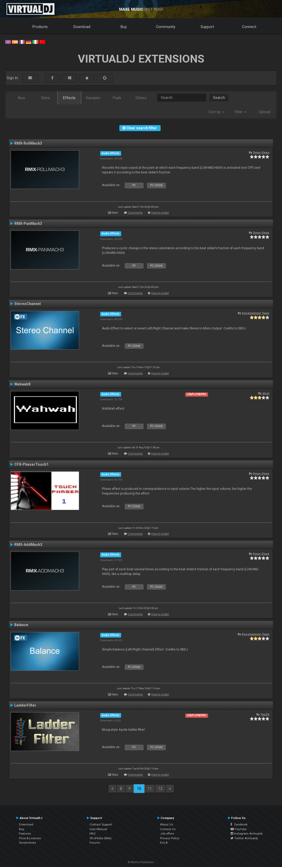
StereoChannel (27, 304)
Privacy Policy (169, 838)
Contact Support (101, 824)
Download (81, 27)
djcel (265, 393)
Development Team (255, 313)
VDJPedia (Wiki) (101, 838)
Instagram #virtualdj (247, 833)
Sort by (216, 112)
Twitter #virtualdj (244, 838)
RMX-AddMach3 (28, 545)
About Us (166, 824)
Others (141, 98)
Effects (69, 98)
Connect (249, 27)
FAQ (92, 833)
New (21, 98)
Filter (240, 112)
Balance (21, 625)
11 (150, 789)
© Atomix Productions (141, 862)
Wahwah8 (22, 384)
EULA (164, 842)
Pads (117, 98)
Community (165, 27)
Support (207, 27)
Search (219, 98)
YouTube (238, 829)
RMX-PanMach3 (28, 223)
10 (139, 789)
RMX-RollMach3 (28, 143)
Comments (135, 212)
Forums (95, 842)
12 (160, 789)
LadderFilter (25, 705)
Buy (124, 27)
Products (40, 27)
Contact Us (168, 829)
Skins (45, 98)
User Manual (98, 829)
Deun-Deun (261, 152)
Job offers (167, 833)
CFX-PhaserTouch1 (31, 464)
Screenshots (27, 842)
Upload (264, 112)
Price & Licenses (30, 838)
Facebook (239, 824)
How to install (160, 212)
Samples (93, 98)
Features (25, 833)
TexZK (264, 714)
